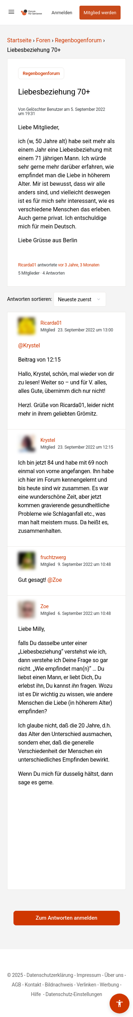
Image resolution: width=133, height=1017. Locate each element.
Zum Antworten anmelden (67, 918)
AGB (16, 985)
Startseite (19, 40)
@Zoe (55, 580)
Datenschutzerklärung (50, 975)
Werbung (109, 985)
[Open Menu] (11, 11)
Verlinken (86, 985)
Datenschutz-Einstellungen (73, 994)
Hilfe (36, 994)
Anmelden (61, 12)
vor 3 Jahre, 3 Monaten (79, 265)
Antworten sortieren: (30, 299)
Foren (43, 40)
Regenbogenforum (78, 40)
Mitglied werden (100, 12)
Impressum (89, 975)
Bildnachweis (59, 985)
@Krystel (29, 345)
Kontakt (33, 985)
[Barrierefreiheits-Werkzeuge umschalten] (119, 1003)
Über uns (114, 975)
